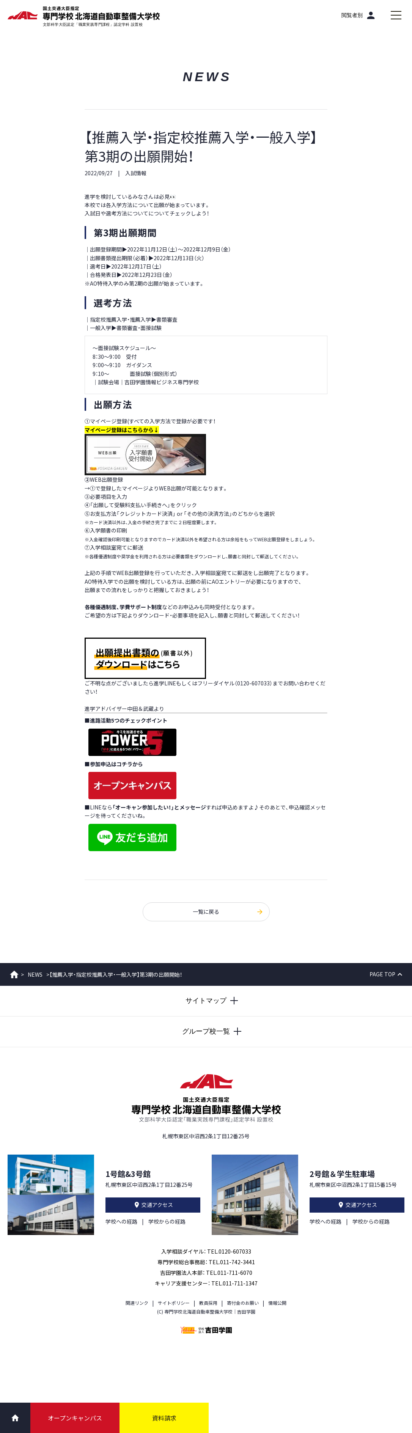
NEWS (35, 974)
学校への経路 (121, 1221)
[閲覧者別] (358, 15)
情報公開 (277, 1302)
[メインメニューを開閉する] (396, 15)
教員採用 (208, 1302)
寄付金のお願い (243, 1302)
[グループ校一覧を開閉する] (206, 1032)
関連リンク (137, 1302)
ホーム (14, 974)
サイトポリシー (174, 1302)
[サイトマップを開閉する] (206, 1001)
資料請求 (164, 1417)
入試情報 (135, 173)
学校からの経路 (167, 1221)
